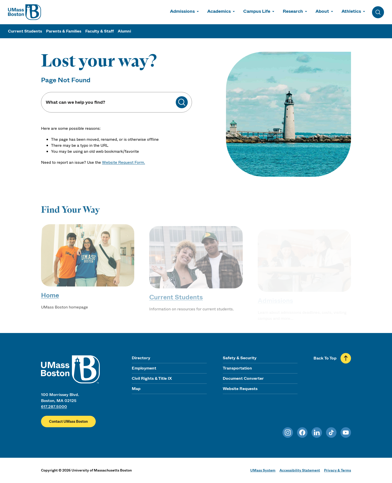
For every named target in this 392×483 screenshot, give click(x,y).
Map (136, 389)
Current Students (25, 31)
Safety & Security (239, 358)
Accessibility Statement (300, 470)
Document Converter (243, 378)
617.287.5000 (54, 407)
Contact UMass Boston (68, 421)
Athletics (351, 11)
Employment (144, 368)
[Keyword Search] (110, 102)
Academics (219, 11)
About (322, 11)
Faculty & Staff (99, 31)
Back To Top (325, 358)
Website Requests (240, 389)
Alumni (124, 31)
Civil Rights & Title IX (152, 378)
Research (293, 11)
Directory (141, 358)
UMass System (263, 470)
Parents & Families (63, 31)
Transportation (237, 368)
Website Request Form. (123, 162)
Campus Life (256, 11)
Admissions (182, 11)
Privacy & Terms (337, 470)
